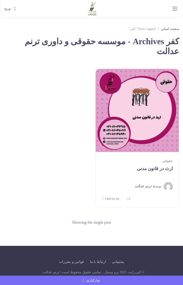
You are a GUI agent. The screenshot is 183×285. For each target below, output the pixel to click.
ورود (10, 8)
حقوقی (167, 161)
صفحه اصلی (170, 29)
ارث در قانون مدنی (155, 168)
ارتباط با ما (98, 262)
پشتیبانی (118, 262)
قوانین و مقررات (71, 262)
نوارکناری (91, 280)
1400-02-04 (111, 198)
